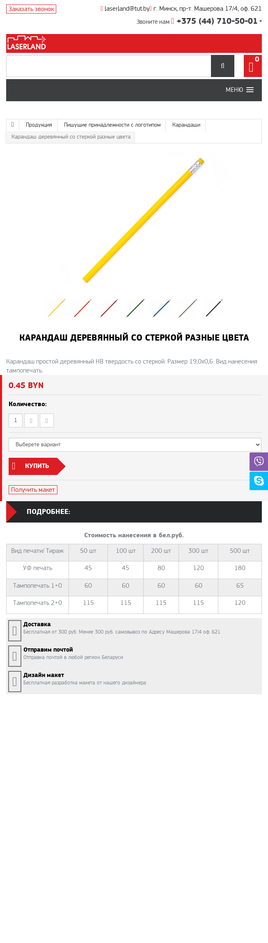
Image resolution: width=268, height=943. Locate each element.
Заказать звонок (31, 9)
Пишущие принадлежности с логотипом (112, 125)
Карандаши (186, 125)
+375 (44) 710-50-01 (214, 21)
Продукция (39, 125)
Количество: (28, 404)
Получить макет (33, 490)
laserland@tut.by (125, 9)
